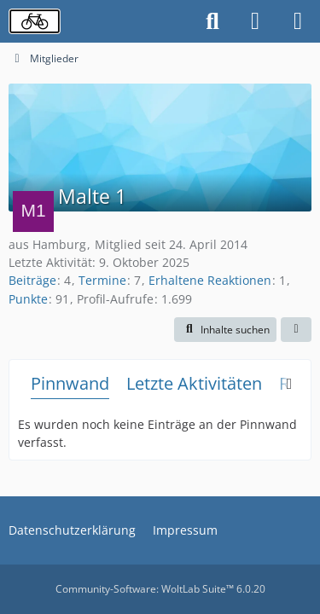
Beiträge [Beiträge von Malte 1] (32, 280)
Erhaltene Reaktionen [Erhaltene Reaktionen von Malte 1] (209, 280)
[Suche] (212, 21)
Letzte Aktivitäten (194, 383)
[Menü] (298, 21)
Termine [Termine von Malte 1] (102, 280)
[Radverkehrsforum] (34, 21)
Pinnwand (70, 383)
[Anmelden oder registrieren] (255, 21)
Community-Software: (160, 589)
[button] (225, 330)
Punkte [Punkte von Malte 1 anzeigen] (28, 299)
